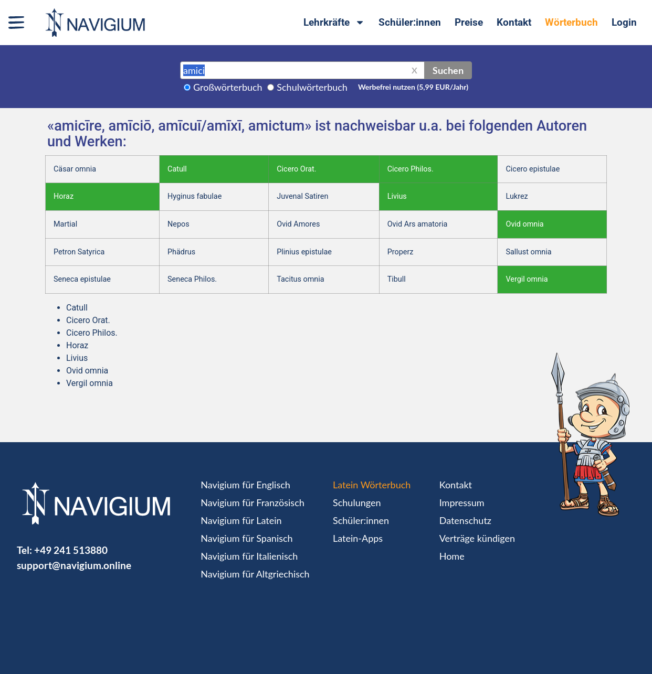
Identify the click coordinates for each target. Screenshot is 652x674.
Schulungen (357, 502)
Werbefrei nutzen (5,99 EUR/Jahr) (413, 86)
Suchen (448, 70)
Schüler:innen (409, 22)
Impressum (462, 502)
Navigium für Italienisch (249, 556)
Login (624, 22)
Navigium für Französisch (252, 502)
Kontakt (514, 22)
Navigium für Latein (241, 520)
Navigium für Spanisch (247, 538)
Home (452, 556)
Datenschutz (465, 520)
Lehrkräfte (334, 22)
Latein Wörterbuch (372, 484)
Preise (469, 22)
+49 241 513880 (71, 550)
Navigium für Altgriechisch (255, 574)
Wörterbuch (571, 22)
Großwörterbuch (227, 87)
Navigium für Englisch (245, 484)
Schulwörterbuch (312, 87)
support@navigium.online (74, 565)
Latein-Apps (358, 538)
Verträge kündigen (477, 538)
